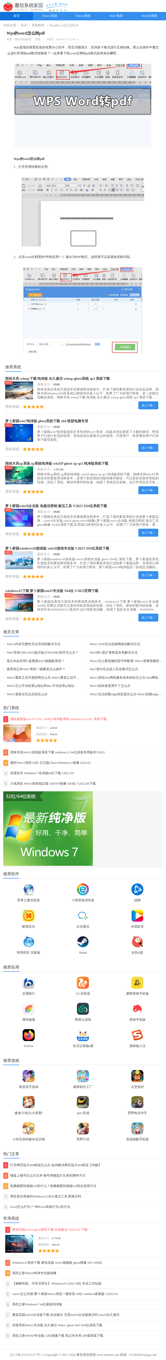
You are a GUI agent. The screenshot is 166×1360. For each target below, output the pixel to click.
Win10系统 (82, 16)
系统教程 (38, 25)
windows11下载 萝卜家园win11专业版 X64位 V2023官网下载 (51, 591)
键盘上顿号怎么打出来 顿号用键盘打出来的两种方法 (44, 1176)
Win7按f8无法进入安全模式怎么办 (114, 669)
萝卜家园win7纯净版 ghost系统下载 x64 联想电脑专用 (46, 421)
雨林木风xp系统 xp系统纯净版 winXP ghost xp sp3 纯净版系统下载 (56, 463)
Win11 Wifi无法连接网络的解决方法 (115, 644)
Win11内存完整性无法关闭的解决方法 (33, 644)
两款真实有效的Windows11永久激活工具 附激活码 (42, 1196)
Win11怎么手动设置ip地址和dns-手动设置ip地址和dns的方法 (49, 686)
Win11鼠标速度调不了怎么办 (110, 686)
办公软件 (58, 47)
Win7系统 (116, 16)
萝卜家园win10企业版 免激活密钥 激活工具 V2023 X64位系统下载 (56, 506)
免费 (48, 47)
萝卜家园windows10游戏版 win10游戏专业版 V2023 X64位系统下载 (57, 548)
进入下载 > (148, 405)
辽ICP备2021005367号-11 (26, 1355)
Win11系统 (49, 16)
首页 (16, 16)
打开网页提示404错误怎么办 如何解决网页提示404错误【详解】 (52, 1165)
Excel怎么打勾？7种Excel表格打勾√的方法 (36, 1207)
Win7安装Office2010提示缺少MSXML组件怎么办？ (43, 652)
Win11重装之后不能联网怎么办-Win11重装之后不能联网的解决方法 (54, 677)
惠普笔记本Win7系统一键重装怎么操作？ (36, 669)
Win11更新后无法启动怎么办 (27, 694)
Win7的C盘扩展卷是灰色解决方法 (113, 652)
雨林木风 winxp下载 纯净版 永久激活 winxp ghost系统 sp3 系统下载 (57, 379)
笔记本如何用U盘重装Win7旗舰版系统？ (35, 661)
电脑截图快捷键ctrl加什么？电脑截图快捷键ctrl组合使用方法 (49, 1186)
